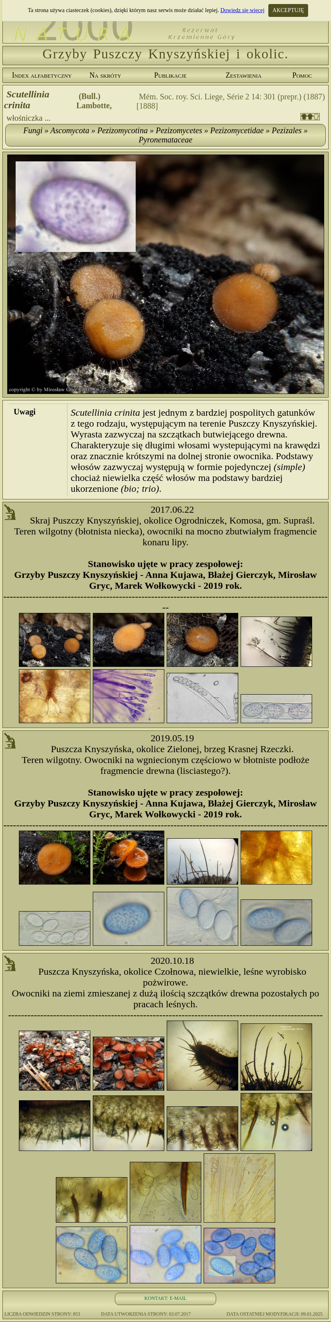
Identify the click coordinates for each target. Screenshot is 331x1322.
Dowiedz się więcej (243, 10)
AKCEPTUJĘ (288, 10)
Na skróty (105, 75)
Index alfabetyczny (42, 75)
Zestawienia (244, 75)
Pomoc (302, 75)
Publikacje (170, 75)
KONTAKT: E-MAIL (166, 1298)
